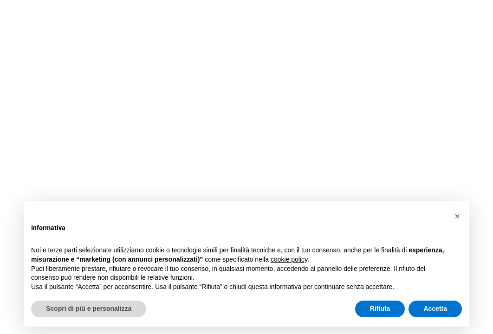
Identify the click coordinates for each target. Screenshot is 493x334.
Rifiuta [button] (380, 308)
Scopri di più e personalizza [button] (88, 308)
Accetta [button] (435, 308)
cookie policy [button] (289, 259)
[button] (457, 216)
